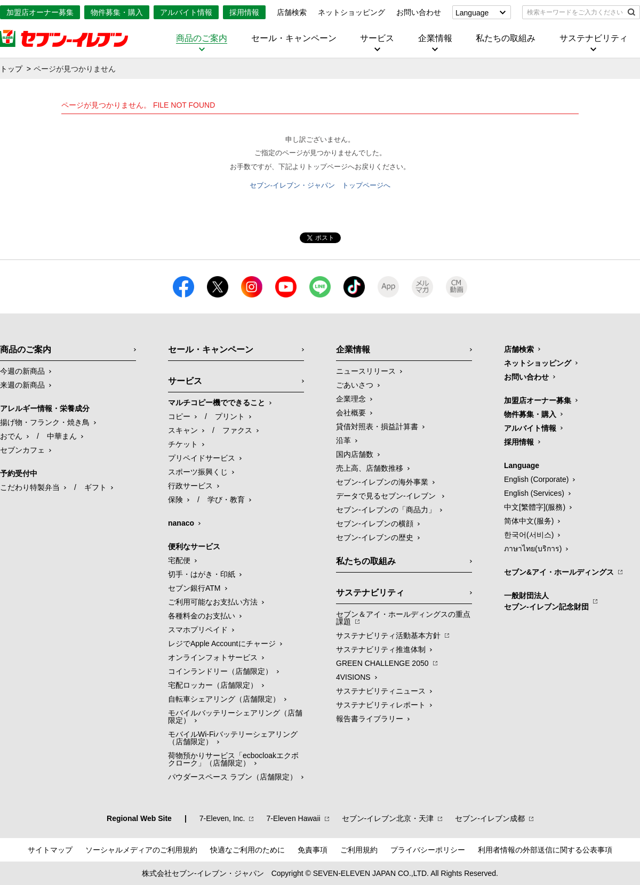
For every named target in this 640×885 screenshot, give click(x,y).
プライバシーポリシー (427, 850)
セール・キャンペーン (294, 38)
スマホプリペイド (198, 629)
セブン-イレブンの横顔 (374, 523)
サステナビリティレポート (381, 705)
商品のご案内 (201, 38)
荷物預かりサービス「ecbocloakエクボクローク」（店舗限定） (233, 759)
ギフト (95, 487)
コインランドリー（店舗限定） (220, 671)
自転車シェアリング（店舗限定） (224, 699)
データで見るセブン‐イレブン (387, 496)
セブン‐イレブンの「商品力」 (386, 509)
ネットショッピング (351, 12)
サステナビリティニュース (381, 691)
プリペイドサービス (201, 458)
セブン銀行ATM (194, 588)
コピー (179, 416)
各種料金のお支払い (201, 616)
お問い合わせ (418, 12)
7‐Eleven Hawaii (293, 818)
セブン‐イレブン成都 (490, 818)
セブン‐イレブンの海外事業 (382, 482)
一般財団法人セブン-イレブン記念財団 (546, 601)
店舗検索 (292, 12)
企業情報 (435, 38)
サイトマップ (50, 850)
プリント (230, 416)
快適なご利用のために (247, 850)
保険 (175, 499)
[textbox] (574, 12)
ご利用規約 (359, 850)
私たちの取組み (505, 38)
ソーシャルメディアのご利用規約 (141, 850)
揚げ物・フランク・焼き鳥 (45, 422)
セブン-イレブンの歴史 (374, 537)
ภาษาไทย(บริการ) (533, 548)
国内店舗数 (354, 454)
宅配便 (179, 560)
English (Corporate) (536, 479)
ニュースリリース (366, 371)
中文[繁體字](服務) (534, 507)
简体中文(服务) (529, 521)
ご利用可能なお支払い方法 (213, 602)
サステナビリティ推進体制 (381, 649)
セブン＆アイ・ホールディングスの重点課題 (403, 618)
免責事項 (312, 850)
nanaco (181, 523)
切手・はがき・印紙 (201, 574)
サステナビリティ (593, 38)
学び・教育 (226, 499)
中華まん (62, 436)
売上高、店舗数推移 (369, 468)
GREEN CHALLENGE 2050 (382, 663)
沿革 (343, 440)
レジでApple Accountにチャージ (222, 643)
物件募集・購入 (117, 12)
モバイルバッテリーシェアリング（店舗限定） (235, 717)
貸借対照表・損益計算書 (377, 426)
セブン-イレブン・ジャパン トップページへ (320, 185)
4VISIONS (353, 677)
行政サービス (190, 485)
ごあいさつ (354, 385)
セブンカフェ (22, 450)
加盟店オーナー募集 (40, 12)
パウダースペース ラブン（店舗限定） (232, 777)
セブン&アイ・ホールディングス (559, 572)
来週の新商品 (22, 385)
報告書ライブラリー (369, 718)
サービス (377, 38)
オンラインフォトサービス (213, 657)
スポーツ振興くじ (198, 472)
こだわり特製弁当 (30, 487)
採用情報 (244, 12)
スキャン (183, 430)
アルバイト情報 (186, 12)
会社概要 (351, 412)
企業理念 (351, 399)
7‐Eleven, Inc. (222, 818)
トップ (11, 69)
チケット (183, 444)
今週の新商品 (22, 371)
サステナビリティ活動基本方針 (388, 635)
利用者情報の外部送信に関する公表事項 (545, 850)
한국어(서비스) (529, 534)
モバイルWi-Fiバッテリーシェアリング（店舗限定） (233, 738)
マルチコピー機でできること (216, 402)
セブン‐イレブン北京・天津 (388, 818)
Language (472, 13)
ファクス (237, 430)
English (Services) (534, 493)
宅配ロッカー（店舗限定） (213, 685)
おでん (11, 436)
